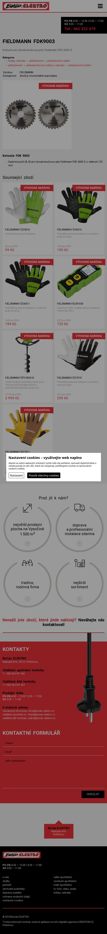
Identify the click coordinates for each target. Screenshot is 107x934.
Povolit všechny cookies (44, 475)
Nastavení (16, 475)
